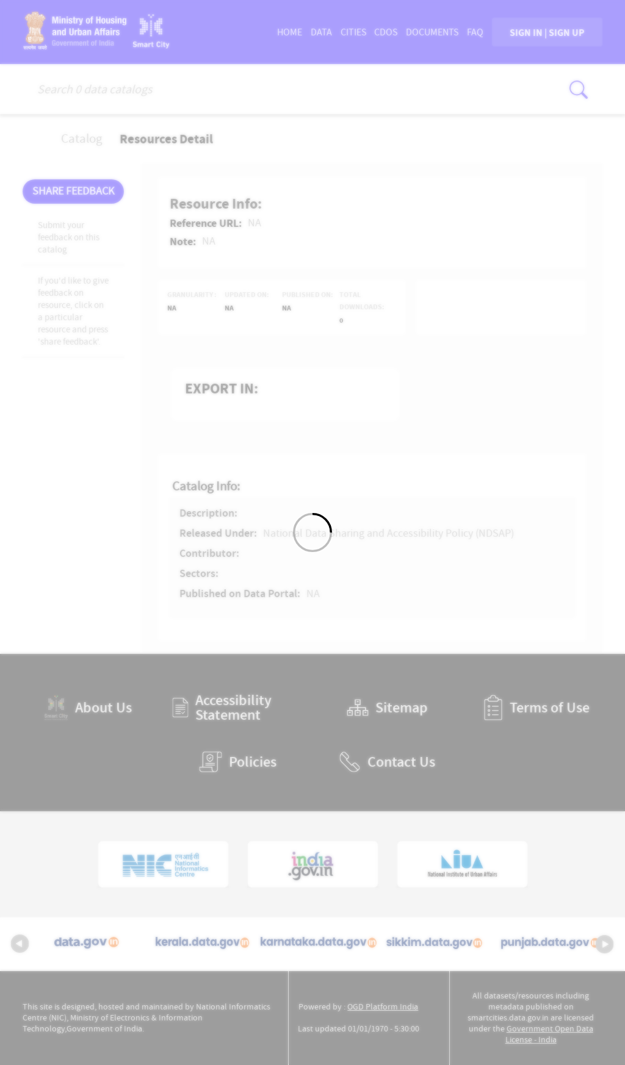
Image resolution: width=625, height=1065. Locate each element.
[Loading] (312, 532)
